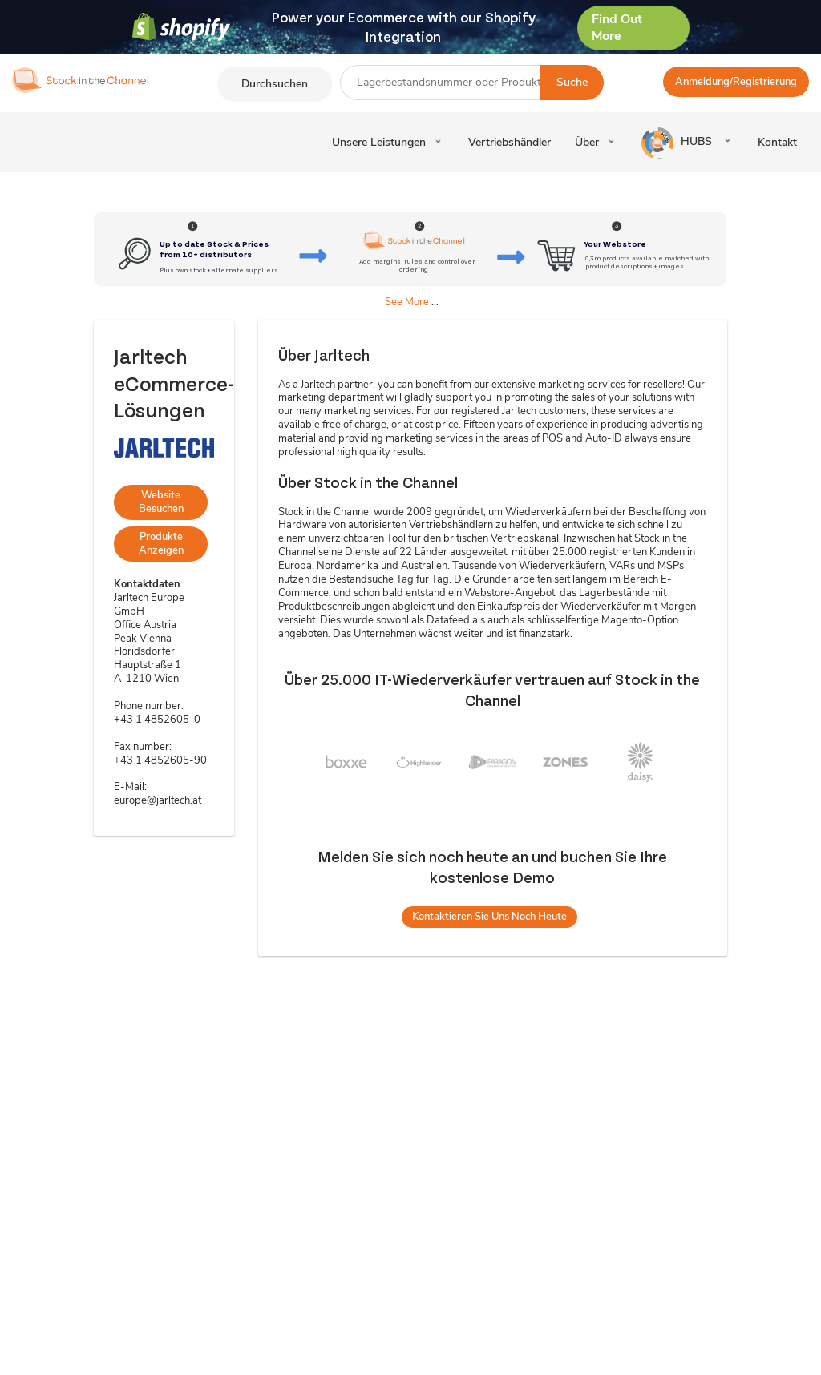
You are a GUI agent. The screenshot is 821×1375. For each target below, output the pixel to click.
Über (587, 142)
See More (407, 302)
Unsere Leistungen (379, 142)
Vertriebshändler (509, 142)
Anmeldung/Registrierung (736, 82)
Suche (572, 82)
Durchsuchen (274, 83)
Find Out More (617, 27)
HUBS (678, 143)
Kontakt (777, 142)
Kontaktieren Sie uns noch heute (489, 916)
